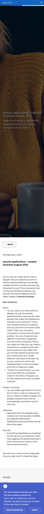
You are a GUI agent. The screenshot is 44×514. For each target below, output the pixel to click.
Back (9, 244)
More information (14, 510)
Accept (35, 510)
